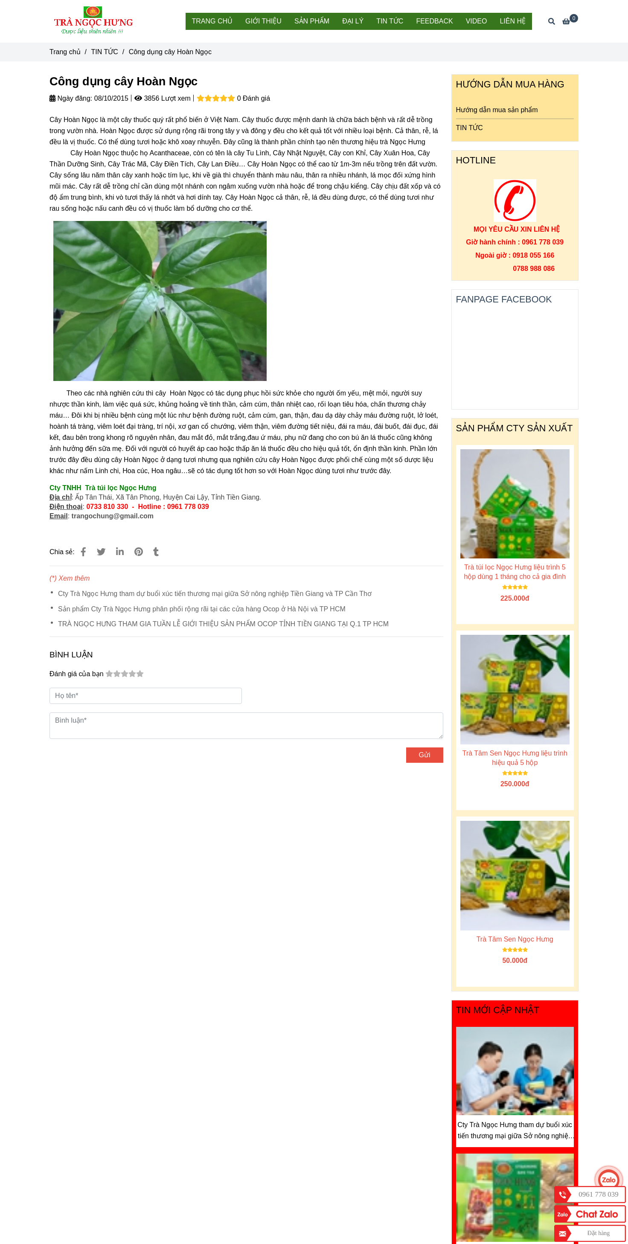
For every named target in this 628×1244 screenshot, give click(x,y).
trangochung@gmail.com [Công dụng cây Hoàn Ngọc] (113, 516)
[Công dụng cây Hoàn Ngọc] (94, 21)
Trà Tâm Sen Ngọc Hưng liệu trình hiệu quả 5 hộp (514, 758)
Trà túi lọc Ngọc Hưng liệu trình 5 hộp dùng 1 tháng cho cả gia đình (515, 572)
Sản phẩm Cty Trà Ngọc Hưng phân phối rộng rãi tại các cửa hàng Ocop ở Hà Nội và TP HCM (202, 609)
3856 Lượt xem (162, 98)
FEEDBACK (434, 21)
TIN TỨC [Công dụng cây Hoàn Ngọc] (104, 51)
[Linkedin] (120, 552)
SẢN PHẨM (311, 21)
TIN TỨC (389, 21)
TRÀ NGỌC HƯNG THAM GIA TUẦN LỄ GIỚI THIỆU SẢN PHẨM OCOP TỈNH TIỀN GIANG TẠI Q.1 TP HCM (223, 624)
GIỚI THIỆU (263, 21)
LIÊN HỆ (513, 21)
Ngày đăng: (70, 98)
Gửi (424, 755)
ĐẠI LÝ (352, 21)
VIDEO (476, 21)
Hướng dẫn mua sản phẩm (497, 109)
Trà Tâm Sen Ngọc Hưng (515, 939)
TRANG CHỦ (212, 21)
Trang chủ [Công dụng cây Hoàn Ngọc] (65, 51)
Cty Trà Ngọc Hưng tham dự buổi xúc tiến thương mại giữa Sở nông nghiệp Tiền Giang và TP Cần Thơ (215, 593)
